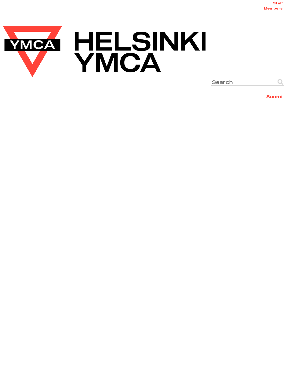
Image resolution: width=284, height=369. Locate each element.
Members (273, 8)
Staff (278, 3)
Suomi (274, 96)
